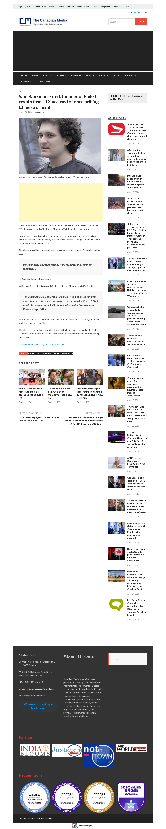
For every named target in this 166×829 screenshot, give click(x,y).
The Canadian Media (44, 818)
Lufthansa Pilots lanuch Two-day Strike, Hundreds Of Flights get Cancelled (136, 361)
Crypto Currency (44, 353)
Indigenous (105, 7)
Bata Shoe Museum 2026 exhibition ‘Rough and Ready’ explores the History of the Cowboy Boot (136, 580)
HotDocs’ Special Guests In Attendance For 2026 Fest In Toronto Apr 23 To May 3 (137, 607)
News (44, 7)
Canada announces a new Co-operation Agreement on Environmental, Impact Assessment (137, 387)
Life (95, 7)
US (20, 91)
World (51, 7)
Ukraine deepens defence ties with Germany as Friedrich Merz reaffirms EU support (136, 530)
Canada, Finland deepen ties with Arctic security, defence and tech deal (136, 483)
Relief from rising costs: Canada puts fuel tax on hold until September (136, 554)
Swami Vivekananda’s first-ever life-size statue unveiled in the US (31, 393)
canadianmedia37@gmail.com (39, 688)
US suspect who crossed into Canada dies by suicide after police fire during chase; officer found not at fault (136, 316)
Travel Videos (129, 7)
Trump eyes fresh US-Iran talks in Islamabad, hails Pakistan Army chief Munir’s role (136, 506)
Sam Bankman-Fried (63, 353)
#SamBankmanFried (29, 344)
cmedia (40, 112)
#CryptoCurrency (47, 344)
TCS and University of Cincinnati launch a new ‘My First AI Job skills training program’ (137, 439)
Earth (86, 7)
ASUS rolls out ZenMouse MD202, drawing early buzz (136, 462)
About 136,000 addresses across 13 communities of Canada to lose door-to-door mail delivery (137, 131)
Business (70, 7)
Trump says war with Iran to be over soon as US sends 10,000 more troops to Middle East (137, 413)
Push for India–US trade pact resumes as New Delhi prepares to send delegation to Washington (137, 288)
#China (60, 344)
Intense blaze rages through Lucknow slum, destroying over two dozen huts (135, 181)
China (31, 353)
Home (37, 7)
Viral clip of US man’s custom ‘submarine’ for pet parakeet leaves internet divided (135, 205)
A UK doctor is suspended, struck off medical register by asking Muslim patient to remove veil (137, 157)
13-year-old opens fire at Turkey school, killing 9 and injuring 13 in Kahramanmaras (137, 264)
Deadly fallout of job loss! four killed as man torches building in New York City (90, 393)
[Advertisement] (83, 51)
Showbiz (116, 7)
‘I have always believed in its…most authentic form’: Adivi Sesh (136, 340)
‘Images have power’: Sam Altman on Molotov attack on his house (60, 393)
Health (79, 7)
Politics (62, 7)
